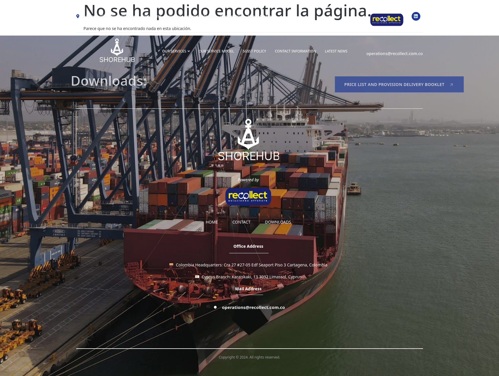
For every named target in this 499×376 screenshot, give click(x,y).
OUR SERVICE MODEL (216, 51)
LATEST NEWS (336, 51)
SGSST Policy (254, 51)
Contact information (295, 51)
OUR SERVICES (176, 51)
